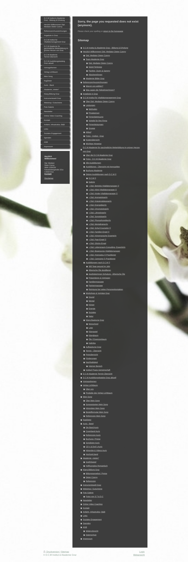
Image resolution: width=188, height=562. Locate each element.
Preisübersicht (92, 355)
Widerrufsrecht (92, 531)
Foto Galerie (88, 493)
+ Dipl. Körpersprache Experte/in (103, 236)
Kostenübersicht (93, 140)
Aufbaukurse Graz (93, 347)
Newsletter (87, 500)
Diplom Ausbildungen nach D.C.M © (101, 174)
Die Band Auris (92, 427)
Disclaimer (49, 178)
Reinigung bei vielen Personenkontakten (106, 289)
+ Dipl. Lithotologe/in (97, 213)
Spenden (87, 523)
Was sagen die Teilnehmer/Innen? (100, 90)
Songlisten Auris (93, 443)
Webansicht (139, 555)
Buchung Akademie (94, 170)
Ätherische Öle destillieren (100, 270)
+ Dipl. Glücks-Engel (97, 243)
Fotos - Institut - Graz (95, 136)
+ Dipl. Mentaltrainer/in (98, 224)
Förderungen (91, 358)
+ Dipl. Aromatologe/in (98, 197)
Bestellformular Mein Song (97, 412)
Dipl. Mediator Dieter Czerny (98, 55)
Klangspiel (93, 332)
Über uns (90, 389)
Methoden (93, 109)
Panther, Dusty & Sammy (99, 71)
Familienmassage (96, 282)
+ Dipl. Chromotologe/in (99, 209)
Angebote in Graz (90, 94)
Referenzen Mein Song (95, 416)
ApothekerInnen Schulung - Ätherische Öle (107, 274)
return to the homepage (113, 31)
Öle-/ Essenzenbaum (98, 339)
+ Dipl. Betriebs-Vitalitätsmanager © (104, 186)
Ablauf (88, 132)
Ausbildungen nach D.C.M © (98, 262)
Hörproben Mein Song (95, 408)
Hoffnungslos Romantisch (97, 466)
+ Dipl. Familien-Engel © (99, 232)
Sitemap (65, 552)
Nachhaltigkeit (92, 362)
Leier (91, 328)
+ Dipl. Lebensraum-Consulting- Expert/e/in (107, 247)
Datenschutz (91, 535)
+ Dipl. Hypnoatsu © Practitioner (102, 255)
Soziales (92, 312)
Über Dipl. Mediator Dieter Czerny (100, 101)
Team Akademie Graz (95, 59)
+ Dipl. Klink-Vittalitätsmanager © (103, 190)
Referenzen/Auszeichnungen (95, 82)
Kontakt (86, 508)
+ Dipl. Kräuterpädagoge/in (100, 201)
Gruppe (92, 128)
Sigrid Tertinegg (95, 67)
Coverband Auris (93, 431)
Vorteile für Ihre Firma (98, 121)
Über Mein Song (93, 401)
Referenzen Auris (93, 435)
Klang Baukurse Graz (95, 320)
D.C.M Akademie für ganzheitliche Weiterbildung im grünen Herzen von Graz (111, 149)
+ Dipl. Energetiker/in (98, 205)
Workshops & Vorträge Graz (98, 293)
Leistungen (90, 105)
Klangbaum (93, 335)
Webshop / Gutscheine (92, 489)
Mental (91, 301)
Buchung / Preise (93, 439)
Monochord (93, 324)
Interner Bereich (95, 366)
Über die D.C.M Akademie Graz (99, 155)
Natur (91, 316)
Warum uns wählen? (94, 86)
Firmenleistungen (96, 124)
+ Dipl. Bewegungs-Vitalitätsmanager (104, 251)
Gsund (91, 297)
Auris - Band (88, 424)
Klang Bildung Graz (91, 470)
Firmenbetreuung (96, 117)
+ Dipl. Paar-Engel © (97, 239)
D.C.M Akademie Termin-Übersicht (97, 374)
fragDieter (87, 420)
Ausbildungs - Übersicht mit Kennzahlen (103, 167)
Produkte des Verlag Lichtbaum (99, 393)
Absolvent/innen (95, 75)
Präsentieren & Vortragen (99, 278)
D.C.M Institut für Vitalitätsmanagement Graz (102, 98)
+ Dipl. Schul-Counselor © (100, 228)
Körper (91, 305)
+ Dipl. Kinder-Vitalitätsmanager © (103, 193)
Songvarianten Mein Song (97, 404)
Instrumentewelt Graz (92, 485)
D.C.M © (92, 178)
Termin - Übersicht (93, 351)
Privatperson (94, 113)
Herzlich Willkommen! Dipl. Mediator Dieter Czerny (104, 52)
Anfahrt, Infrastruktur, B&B (94, 512)
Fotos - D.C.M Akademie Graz (98, 159)
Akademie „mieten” (91, 458)
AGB (85, 527)
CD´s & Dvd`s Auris (94, 447)
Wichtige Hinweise (93, 144)
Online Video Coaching (93, 504)
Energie (92, 309)
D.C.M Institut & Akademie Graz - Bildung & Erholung (105, 48)
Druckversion (51, 552)
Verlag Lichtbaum (90, 385)
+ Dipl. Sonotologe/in (98, 216)
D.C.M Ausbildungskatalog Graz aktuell (99, 378)
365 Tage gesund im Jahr (99, 266)
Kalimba (92, 343)
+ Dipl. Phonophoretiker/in (100, 220)
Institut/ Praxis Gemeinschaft (98, 370)
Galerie (92, 182)
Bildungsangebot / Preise (96, 473)
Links (85, 516)
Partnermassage (96, 285)
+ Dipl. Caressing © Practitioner (102, 259)
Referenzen (91, 481)
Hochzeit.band (92, 454)
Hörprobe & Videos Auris (96, 450)
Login (142, 552)
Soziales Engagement (92, 519)
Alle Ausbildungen (93, 163)
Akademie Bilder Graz (95, 78)
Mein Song (87, 397)
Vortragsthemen (90, 381)
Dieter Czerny (92, 477)
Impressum (87, 539)
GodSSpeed (91, 462)
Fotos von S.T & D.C (94, 496)
